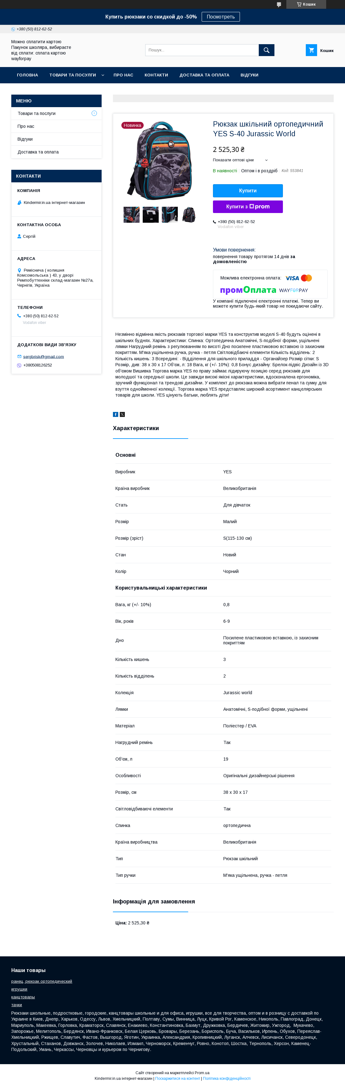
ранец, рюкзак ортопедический (41, 981)
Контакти (156, 75)
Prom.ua (202, 1073)
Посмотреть (221, 16)
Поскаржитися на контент (177, 1078)
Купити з (247, 207)
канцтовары (23, 997)
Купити (248, 190)
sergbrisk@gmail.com (43, 356)
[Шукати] (266, 50)
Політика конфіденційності (227, 1078)
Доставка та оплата (204, 75)
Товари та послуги (37, 113)
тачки (16, 1004)
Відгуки (249, 75)
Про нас (123, 75)
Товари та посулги (72, 75)
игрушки (19, 989)
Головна (27, 75)
